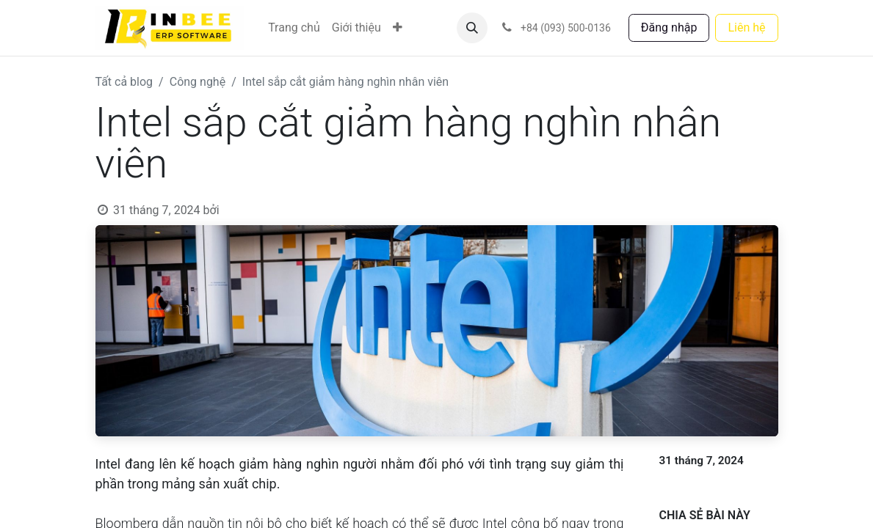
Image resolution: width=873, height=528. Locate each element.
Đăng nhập (669, 27)
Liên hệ (746, 27)
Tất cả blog (124, 82)
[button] (472, 27)
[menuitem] (294, 28)
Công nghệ (197, 82)
